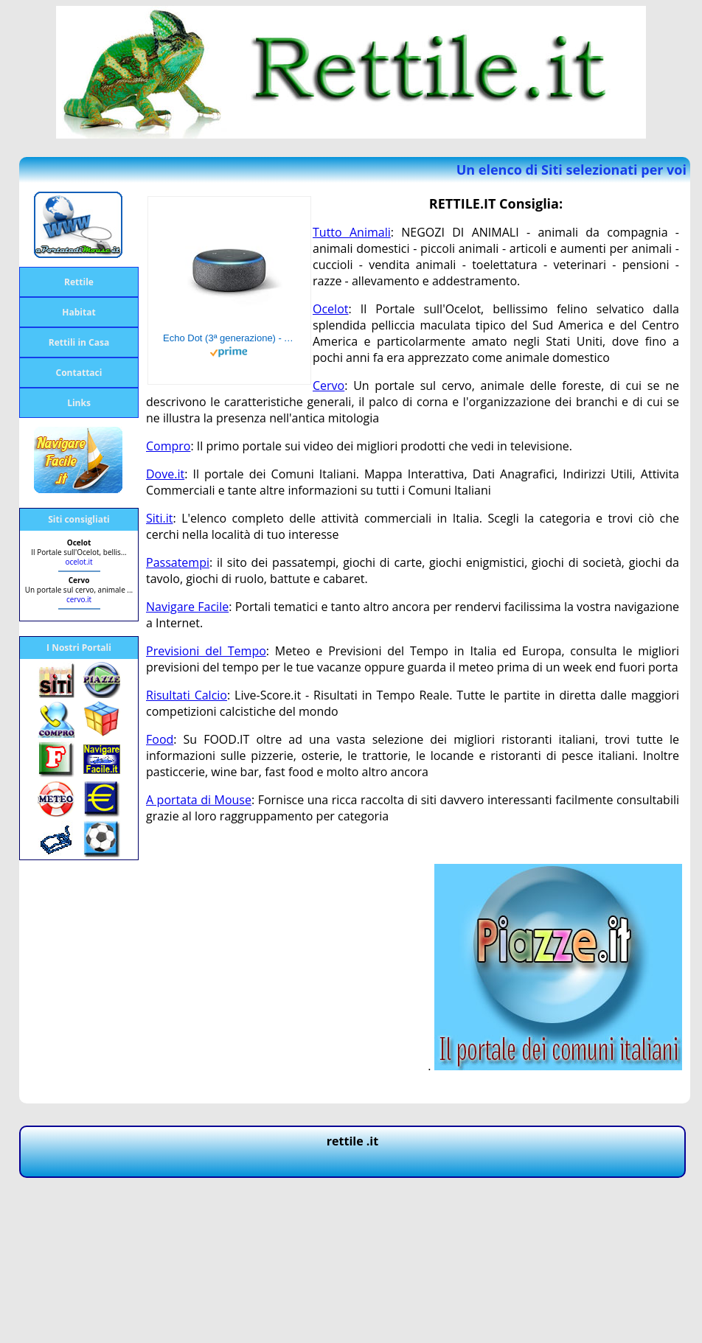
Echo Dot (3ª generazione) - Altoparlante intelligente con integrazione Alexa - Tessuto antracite (229, 337)
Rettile (79, 282)
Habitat (78, 312)
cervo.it (78, 599)
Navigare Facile (187, 607)
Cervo (328, 385)
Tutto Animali (352, 232)
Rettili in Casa (79, 342)
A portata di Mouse (198, 800)
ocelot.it (78, 562)
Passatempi (177, 562)
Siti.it (159, 518)
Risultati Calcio (186, 695)
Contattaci (79, 372)
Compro (168, 446)
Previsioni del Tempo (206, 651)
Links (79, 403)
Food (159, 739)
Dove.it (165, 474)
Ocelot (330, 309)
